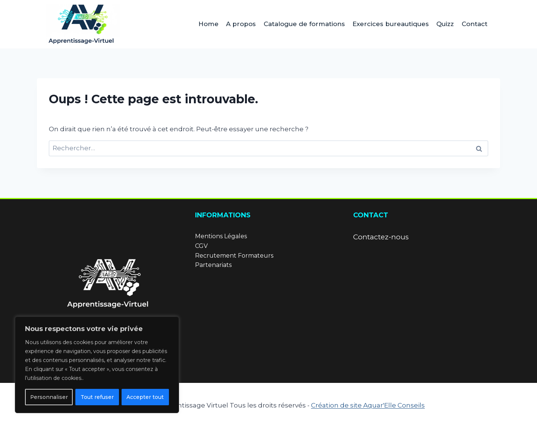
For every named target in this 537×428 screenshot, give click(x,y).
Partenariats (213, 264)
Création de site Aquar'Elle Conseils (368, 405)
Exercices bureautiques (390, 24)
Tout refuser (97, 397)
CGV (201, 245)
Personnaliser (49, 397)
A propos (241, 24)
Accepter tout (145, 397)
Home (208, 24)
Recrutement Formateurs (234, 255)
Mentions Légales (221, 236)
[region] (97, 365)
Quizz (445, 24)
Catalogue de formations (304, 24)
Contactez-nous (381, 237)
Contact (474, 24)
